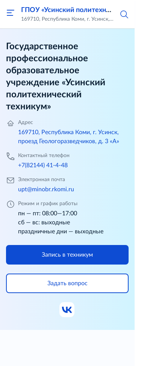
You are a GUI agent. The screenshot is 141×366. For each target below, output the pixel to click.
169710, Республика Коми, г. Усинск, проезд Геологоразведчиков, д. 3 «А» (68, 136)
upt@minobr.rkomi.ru (46, 189)
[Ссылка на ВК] (67, 310)
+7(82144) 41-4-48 (43, 165)
